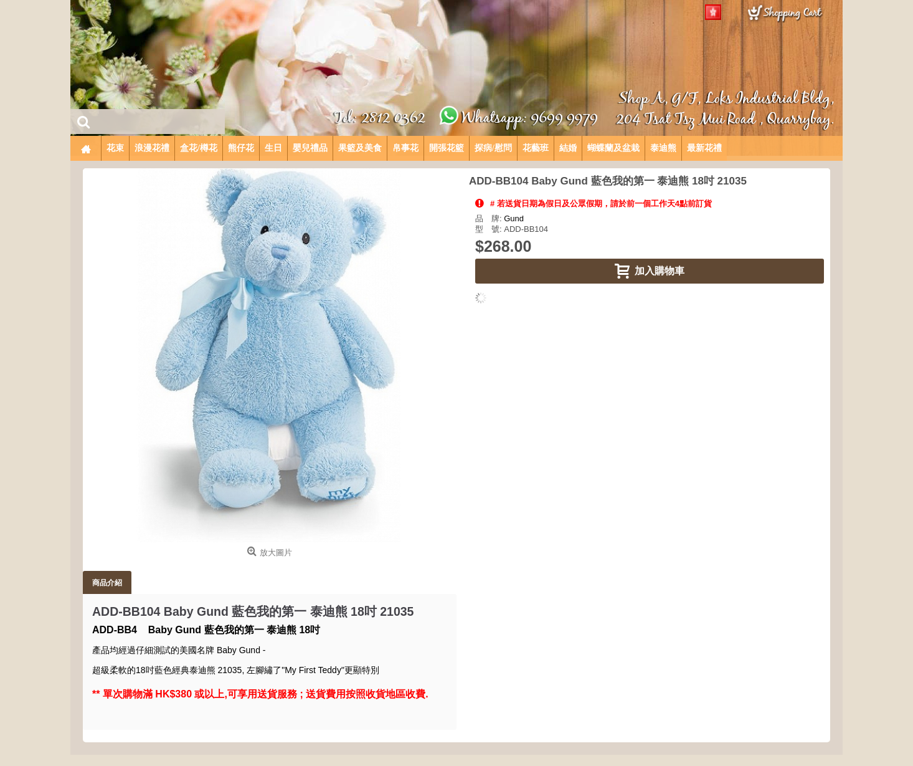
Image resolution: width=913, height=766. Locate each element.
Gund (514, 218)
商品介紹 (107, 582)
